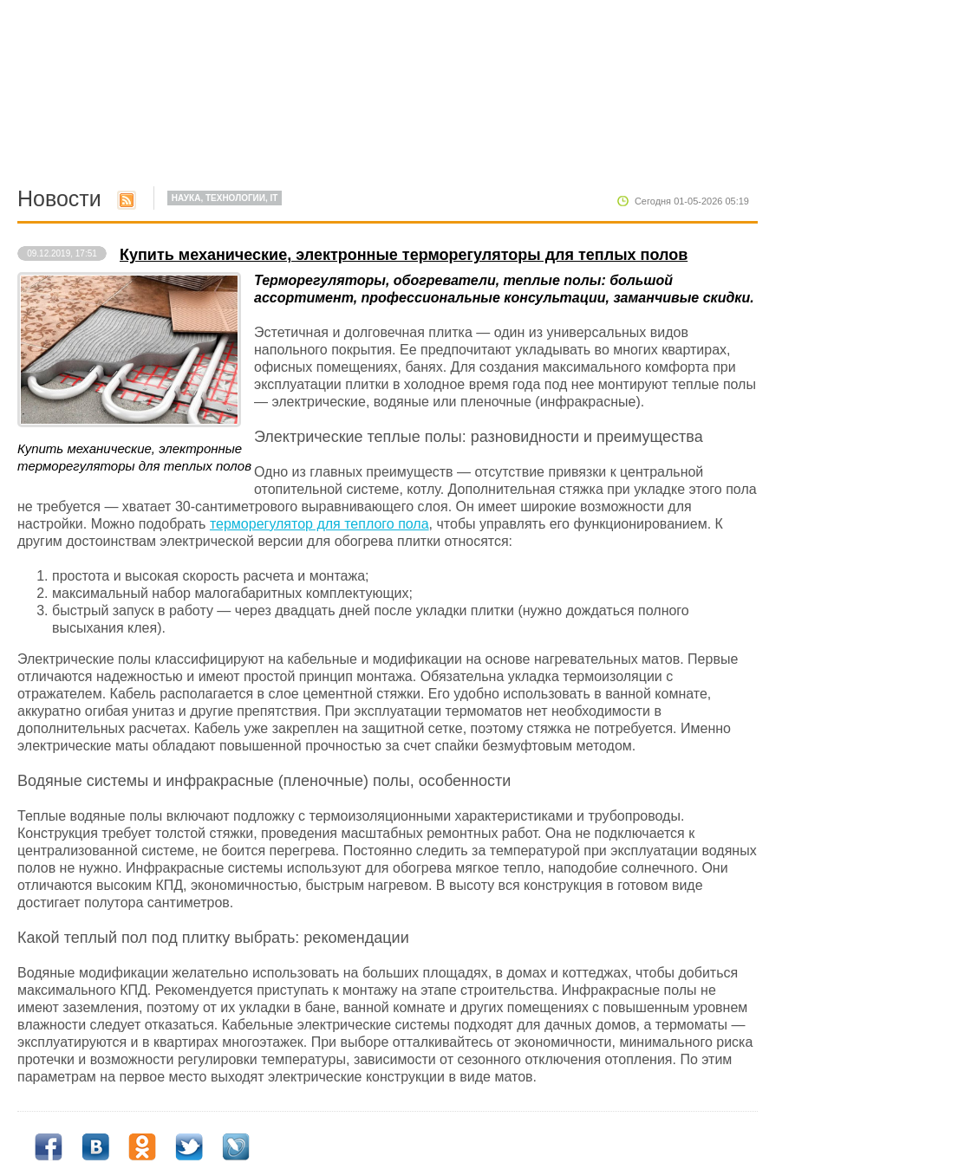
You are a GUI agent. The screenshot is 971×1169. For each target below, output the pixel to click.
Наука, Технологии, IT (225, 198)
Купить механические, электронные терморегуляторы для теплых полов (404, 254)
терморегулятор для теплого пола (319, 523)
